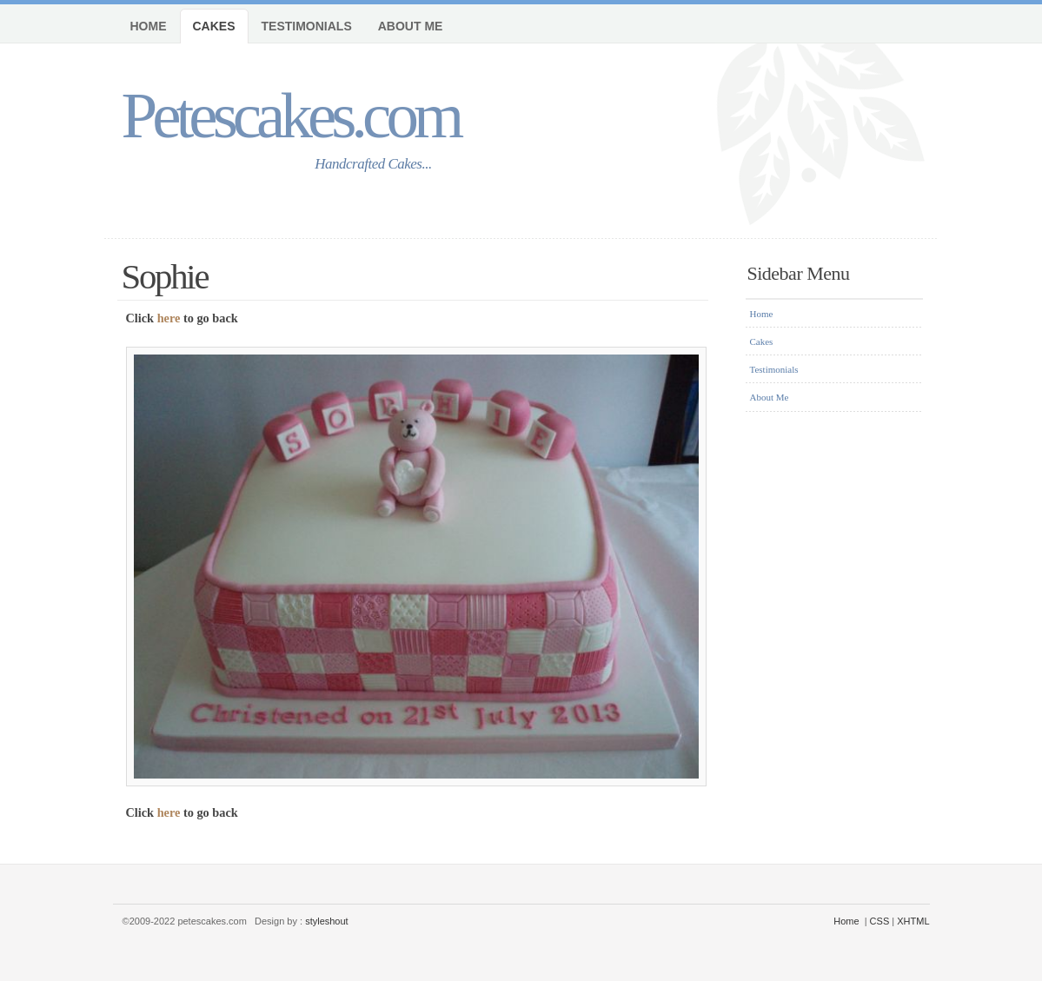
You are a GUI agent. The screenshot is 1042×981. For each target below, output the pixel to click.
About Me (410, 26)
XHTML (913, 921)
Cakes (214, 26)
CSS (880, 921)
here (169, 318)
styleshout (326, 921)
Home (148, 26)
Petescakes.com (291, 115)
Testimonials (307, 26)
